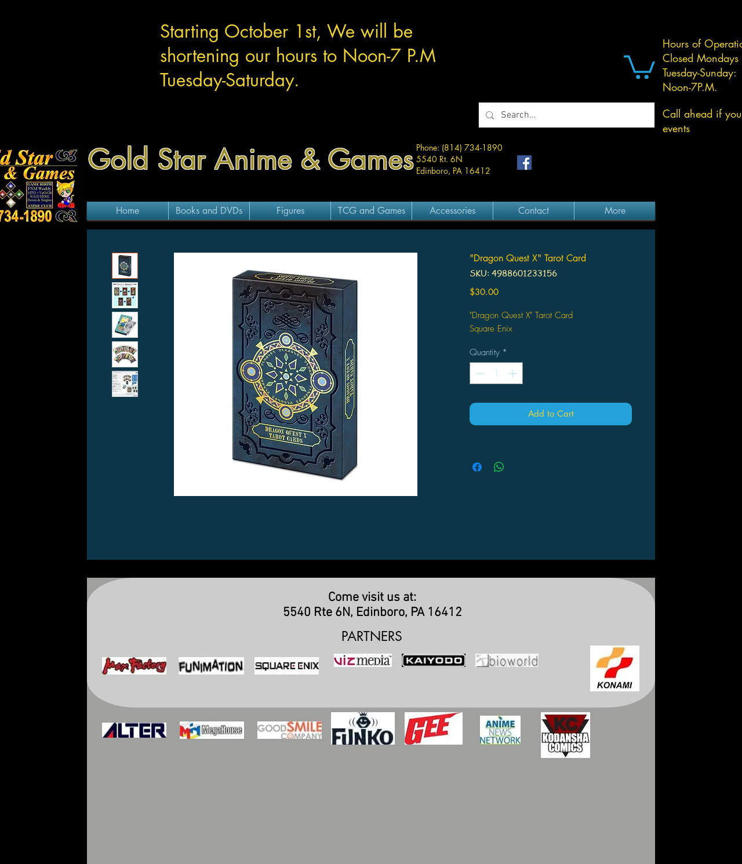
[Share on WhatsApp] (499, 467)
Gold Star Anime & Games (251, 159)
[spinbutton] (496, 373)
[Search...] (565, 115)
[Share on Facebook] (477, 467)
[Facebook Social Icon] (524, 162)
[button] (639, 66)
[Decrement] (479, 373)
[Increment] (514, 373)
